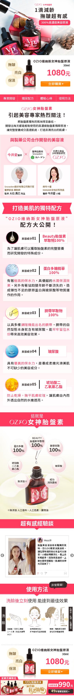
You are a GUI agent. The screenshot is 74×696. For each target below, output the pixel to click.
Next (72, 556)
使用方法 (65, 98)
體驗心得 (46, 98)
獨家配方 (28, 98)
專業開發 (9, 98)
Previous (2, 556)
